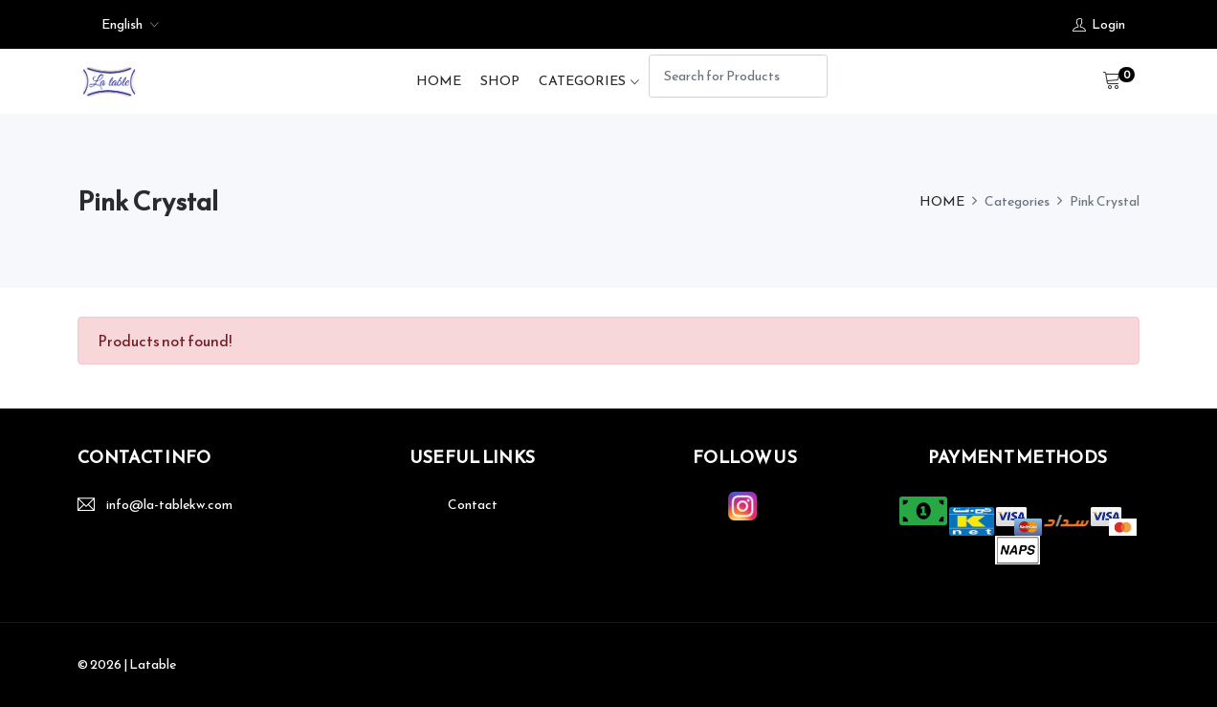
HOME (438, 81)
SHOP (500, 81)
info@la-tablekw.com (169, 505)
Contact (473, 505)
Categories (582, 81)
